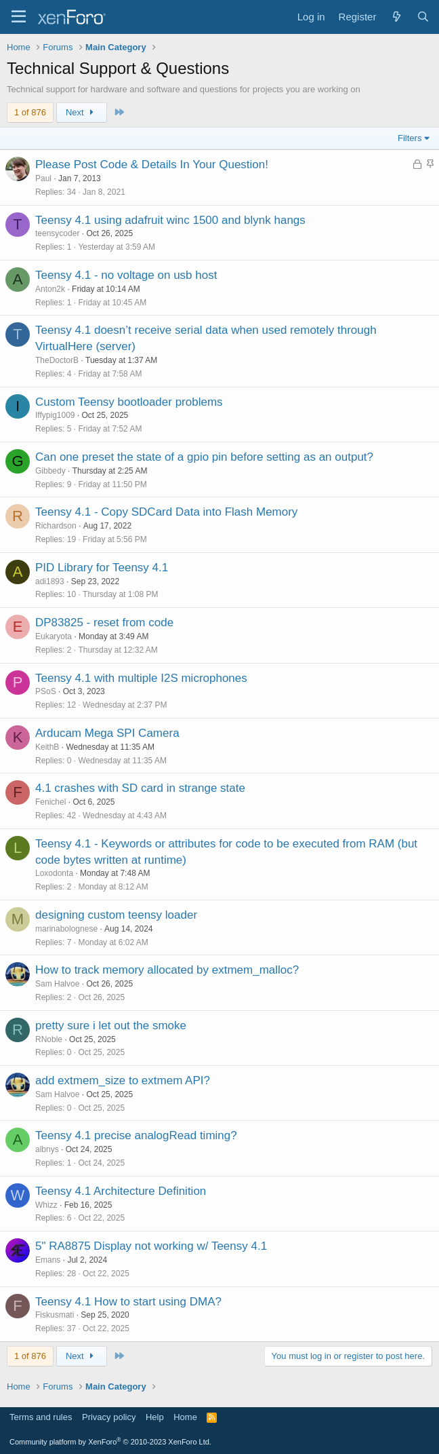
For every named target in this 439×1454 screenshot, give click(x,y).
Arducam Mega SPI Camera (107, 733)
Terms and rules (40, 1417)
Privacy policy (108, 1417)
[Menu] (19, 17)
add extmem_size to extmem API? (122, 1080)
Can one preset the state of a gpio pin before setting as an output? (204, 457)
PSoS (45, 691)
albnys (47, 1149)
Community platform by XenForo (110, 1442)
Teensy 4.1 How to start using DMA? (128, 1301)
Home (185, 1417)
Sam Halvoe (57, 984)
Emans (47, 1260)
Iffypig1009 (55, 415)
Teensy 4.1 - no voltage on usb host (126, 275)
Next (82, 112)
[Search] (423, 16)
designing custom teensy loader (116, 914)
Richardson (56, 526)
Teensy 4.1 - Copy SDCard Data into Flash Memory (166, 511)
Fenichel (50, 802)
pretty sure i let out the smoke (110, 1025)
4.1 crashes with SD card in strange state (140, 788)
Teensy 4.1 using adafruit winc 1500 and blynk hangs (170, 220)
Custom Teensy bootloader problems (129, 402)
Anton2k (50, 289)
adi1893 (49, 581)
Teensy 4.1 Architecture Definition (120, 1191)
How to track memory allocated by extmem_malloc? (167, 969)
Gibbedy (50, 471)
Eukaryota (53, 636)
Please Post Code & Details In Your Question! (151, 164)
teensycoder (57, 233)
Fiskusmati (54, 1315)
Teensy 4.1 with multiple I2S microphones (141, 678)
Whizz (46, 1205)
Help (155, 1417)
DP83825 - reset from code (104, 622)
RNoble (48, 1039)
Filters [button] (409, 138)
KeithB (47, 747)
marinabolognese (66, 929)
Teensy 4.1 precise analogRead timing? (136, 1135)
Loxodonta (54, 873)
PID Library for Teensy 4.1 (101, 567)
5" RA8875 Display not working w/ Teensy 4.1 (151, 1246)
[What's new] (396, 16)
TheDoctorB (57, 360)
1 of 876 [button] (30, 112)
